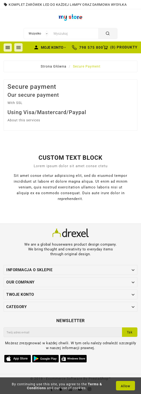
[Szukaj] (74, 33)
